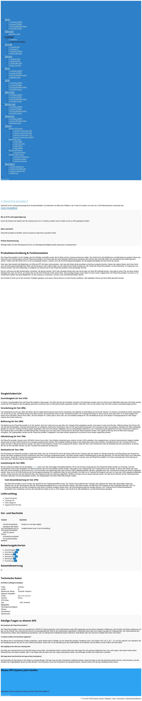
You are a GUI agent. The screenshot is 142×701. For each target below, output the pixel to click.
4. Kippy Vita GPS (15, 65)
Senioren (10, 116)
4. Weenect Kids (14, 77)
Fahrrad (9, 31)
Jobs (113, 698)
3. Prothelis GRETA (15, 51)
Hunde (8, 44)
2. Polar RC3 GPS (19, 144)
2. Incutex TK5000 (15, 24)
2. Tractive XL (13, 49)
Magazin (108, 698)
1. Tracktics (13, 39)
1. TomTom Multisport (21, 157)
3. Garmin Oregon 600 (17, 171)
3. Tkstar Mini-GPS (15, 63)
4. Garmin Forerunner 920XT (23, 137)
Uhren (8, 126)
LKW (7, 80)
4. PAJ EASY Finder (15, 28)
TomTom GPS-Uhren (16, 155)
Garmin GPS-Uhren (16, 129)
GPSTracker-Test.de (96, 698)
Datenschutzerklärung (133, 698)
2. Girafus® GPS (14, 61)
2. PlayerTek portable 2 (17, 42)
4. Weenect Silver (15, 123)
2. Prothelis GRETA (15, 119)
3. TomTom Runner (20, 161)
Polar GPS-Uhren (15, 139)
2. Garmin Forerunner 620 (22, 133)
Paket (35, 467)
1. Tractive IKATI (14, 59)
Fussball (9, 36)
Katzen (8, 56)
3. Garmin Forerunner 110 (22, 135)
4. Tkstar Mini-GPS (15, 53)
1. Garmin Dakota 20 (16, 167)
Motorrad (10, 104)
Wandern (10, 164)
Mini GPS (10, 92)
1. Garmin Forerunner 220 (22, 131)
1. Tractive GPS (14, 47)
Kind (7, 68)
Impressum (121, 698)
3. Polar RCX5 (17, 146)
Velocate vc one (14, 34)
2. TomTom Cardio (19, 159)
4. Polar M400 (18, 148)
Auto (7, 19)
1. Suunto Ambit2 (19, 152)
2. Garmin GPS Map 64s (17, 169)
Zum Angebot (9, 208)
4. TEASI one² (13, 173)
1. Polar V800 (17, 142)
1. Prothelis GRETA (15, 22)
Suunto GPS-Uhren (15, 150)
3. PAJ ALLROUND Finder (18, 26)
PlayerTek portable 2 (15, 201)
